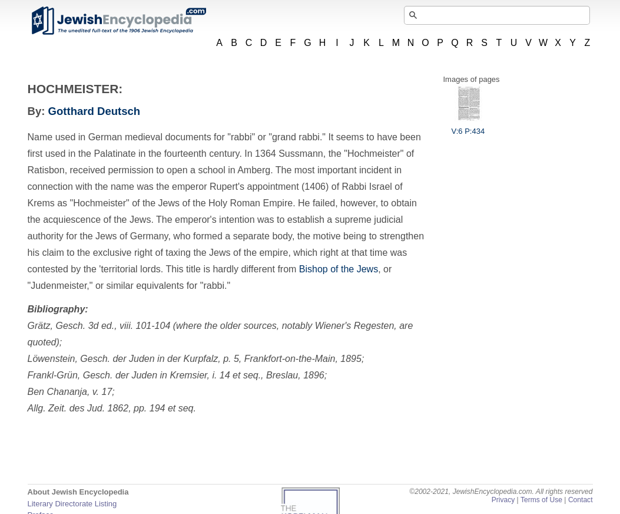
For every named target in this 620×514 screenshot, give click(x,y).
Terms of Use (541, 500)
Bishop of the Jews (338, 269)
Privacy (503, 500)
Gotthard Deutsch (94, 111)
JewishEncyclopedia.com (118, 20)
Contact (580, 500)
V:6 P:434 (468, 127)
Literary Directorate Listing (72, 503)
